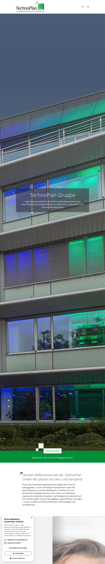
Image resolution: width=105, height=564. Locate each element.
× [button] (31, 517)
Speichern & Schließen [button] (18, 548)
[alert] (18, 538)
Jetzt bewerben (52, 451)
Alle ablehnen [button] (18, 553)
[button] (18, 558)
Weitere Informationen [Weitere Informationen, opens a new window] (24, 535)
